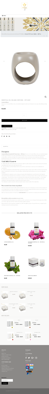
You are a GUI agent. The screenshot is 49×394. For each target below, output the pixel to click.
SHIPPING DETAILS (5, 366)
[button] (4, 15)
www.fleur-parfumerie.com (26, 200)
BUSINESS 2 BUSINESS (6, 357)
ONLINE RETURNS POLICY (7, 369)
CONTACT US (4, 371)
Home (3, 34)
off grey (14, 129)
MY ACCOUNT (5, 365)
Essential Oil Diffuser (20, 34)
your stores (20, 198)
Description (5, 146)
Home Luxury (7, 34)
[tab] (24, 146)
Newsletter (4, 377)
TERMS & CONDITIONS (6, 354)
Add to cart (24, 120)
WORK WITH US (5, 356)
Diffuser (5, 129)
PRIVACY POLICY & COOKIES (8, 368)
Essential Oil (10, 129)
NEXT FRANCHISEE (5, 359)
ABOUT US (4, 353)
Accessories (13, 34)
